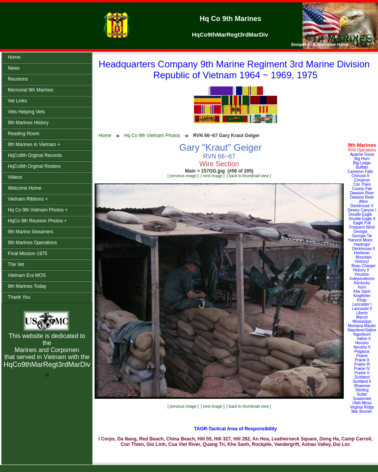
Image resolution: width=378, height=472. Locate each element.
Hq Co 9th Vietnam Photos (152, 135)
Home (104, 135)
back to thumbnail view (249, 176)
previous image (183, 176)
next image (212, 176)
